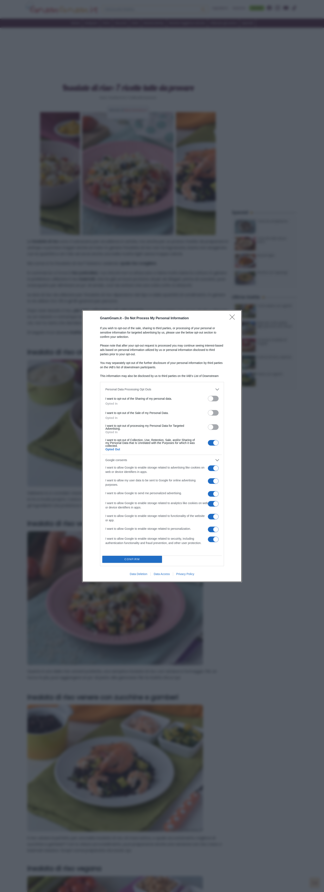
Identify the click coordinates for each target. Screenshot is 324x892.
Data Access (162, 574)
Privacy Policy (185, 574)
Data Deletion (138, 574)
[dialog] (162, 446)
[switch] (213, 398)
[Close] (233, 318)
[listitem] (162, 389)
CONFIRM (132, 559)
